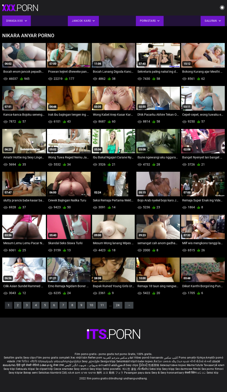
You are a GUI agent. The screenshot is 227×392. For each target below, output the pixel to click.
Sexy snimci (82, 369)
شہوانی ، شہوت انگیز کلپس (82, 365)
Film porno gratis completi (53, 357)
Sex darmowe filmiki (188, 369)
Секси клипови (64, 369)
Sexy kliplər (16, 372)
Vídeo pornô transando (148, 357)
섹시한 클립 (129, 369)
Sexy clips (29, 357)
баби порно (145, 361)
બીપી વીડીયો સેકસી (200, 361)
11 (102, 305)
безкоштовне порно (173, 365)
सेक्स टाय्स (59, 365)
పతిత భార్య (46, 365)
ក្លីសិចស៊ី (144, 365)
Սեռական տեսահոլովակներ (60, 361)
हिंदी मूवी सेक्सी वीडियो (27, 365)
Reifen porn (95, 357)
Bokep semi (30, 372)
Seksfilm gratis (13, 357)
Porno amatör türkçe (192, 357)
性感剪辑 (154, 365)
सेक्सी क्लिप (191, 372)
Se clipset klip (45, 369)
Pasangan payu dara (137, 372)
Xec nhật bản (78, 357)
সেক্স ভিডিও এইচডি (26, 361)
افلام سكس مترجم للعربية (118, 357)
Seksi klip (155, 369)
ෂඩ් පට (202, 372)
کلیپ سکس (171, 357)
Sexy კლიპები (91, 361)
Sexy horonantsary (172, 372)
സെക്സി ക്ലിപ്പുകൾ (112, 365)
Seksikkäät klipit (126, 361)
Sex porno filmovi (212, 369)
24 (117, 305)
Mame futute (195, 365)
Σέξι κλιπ (68, 372)
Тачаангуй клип (214, 365)
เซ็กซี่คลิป (143, 369)
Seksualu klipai (26, 369)
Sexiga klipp (108, 361)
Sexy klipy (96, 369)
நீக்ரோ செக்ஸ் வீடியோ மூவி (171, 361)
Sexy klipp (168, 369)
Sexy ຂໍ (155, 372)
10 (91, 305)
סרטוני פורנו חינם (85, 372)
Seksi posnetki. (112, 369)
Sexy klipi (10, 369)
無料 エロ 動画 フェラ (110, 372)
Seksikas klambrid (50, 372)
